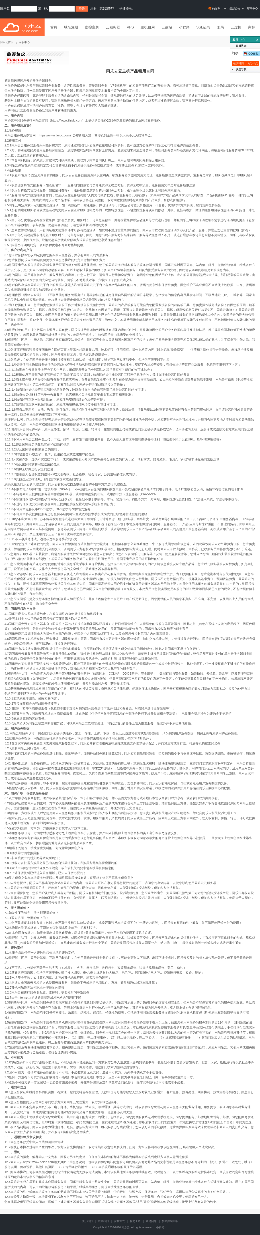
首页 (53, 27)
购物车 (217, 9)
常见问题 (151, 1221)
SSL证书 (203, 27)
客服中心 (24, 42)
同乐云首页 (6, 42)
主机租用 (148, 27)
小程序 (184, 27)
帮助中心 (252, 8)
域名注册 (71, 27)
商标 (251, 27)
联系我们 (103, 1221)
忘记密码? (107, 8)
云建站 (167, 27)
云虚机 (236, 27)
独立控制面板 (170, 1221)
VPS (130, 27)
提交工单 (135, 1221)
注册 (93, 8)
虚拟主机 (92, 27)
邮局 (220, 27)
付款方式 (119, 1221)
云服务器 (113, 27)
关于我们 (87, 1221)
